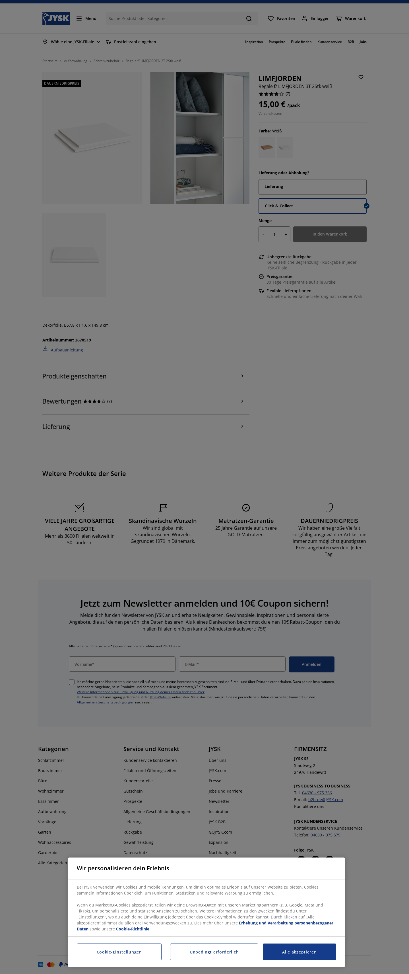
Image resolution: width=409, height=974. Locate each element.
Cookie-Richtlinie (132, 929)
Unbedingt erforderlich (214, 952)
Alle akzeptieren (299, 952)
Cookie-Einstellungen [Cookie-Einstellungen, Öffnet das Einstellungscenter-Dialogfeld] (119, 952)
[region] (206, 912)
